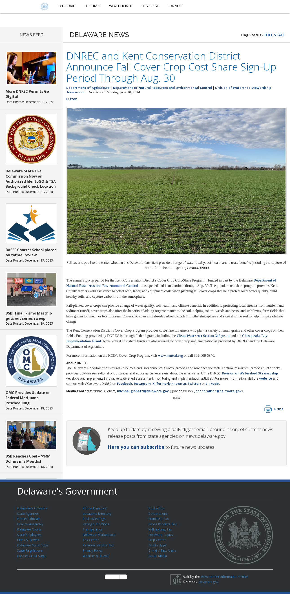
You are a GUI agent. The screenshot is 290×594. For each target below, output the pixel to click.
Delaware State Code (33, 543)
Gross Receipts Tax (163, 523)
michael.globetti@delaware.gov (143, 391)
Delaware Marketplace (100, 533)
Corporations (158, 513)
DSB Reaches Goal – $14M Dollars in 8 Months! (28, 459)
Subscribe (150, 6)
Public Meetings (95, 518)
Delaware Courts (30, 528)
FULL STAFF (274, 35)
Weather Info (121, 6)
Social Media (157, 553)
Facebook (124, 383)
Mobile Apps (158, 543)
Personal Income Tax (99, 543)
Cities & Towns (28, 538)
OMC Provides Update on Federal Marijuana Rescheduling (28, 397)
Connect (175, 6)
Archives (93, 6)
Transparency (93, 528)
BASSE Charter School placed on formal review (31, 252)
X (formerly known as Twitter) (177, 383)
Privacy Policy (93, 548)
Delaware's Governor (33, 508)
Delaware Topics (161, 533)
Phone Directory (95, 508)
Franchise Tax (159, 518)
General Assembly (31, 523)
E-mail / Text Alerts (163, 548)
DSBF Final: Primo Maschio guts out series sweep (29, 316)
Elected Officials (29, 518)
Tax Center (91, 538)
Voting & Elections (97, 523)
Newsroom (75, 92)
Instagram (142, 383)
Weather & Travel (96, 553)
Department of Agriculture (88, 88)
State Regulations (30, 548)
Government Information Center (226, 576)
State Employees (30, 533)
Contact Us (157, 508)
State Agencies (28, 513)
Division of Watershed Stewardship (243, 88)
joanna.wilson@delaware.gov (218, 391)
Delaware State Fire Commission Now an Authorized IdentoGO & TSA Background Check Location (31, 179)
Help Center (157, 538)
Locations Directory (98, 513)
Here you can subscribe (136, 447)
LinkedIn (212, 383)
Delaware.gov (209, 581)
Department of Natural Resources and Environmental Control (162, 88)
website (265, 378)
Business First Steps (33, 553)
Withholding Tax (160, 528)
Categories (67, 6)
